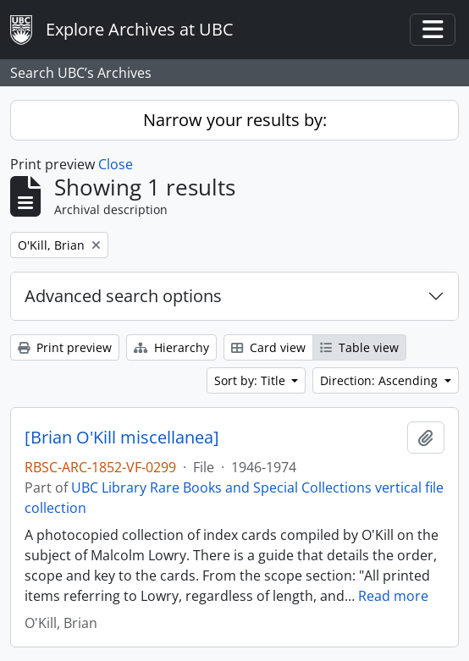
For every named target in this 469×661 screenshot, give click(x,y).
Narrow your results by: (235, 119)
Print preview (65, 347)
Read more (393, 596)
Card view (268, 347)
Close (115, 164)
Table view (359, 347)
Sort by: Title (251, 380)
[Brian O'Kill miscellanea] (122, 437)
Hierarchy (171, 347)
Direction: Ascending (380, 380)
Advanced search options (123, 295)
